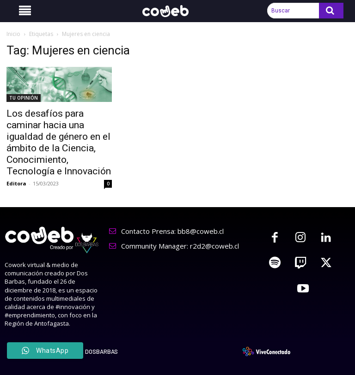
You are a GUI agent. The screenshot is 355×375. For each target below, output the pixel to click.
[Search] (331, 10)
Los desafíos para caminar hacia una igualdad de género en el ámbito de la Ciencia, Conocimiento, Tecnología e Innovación (58, 142)
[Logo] (170, 11)
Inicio (13, 34)
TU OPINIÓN (23, 98)
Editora (16, 183)
